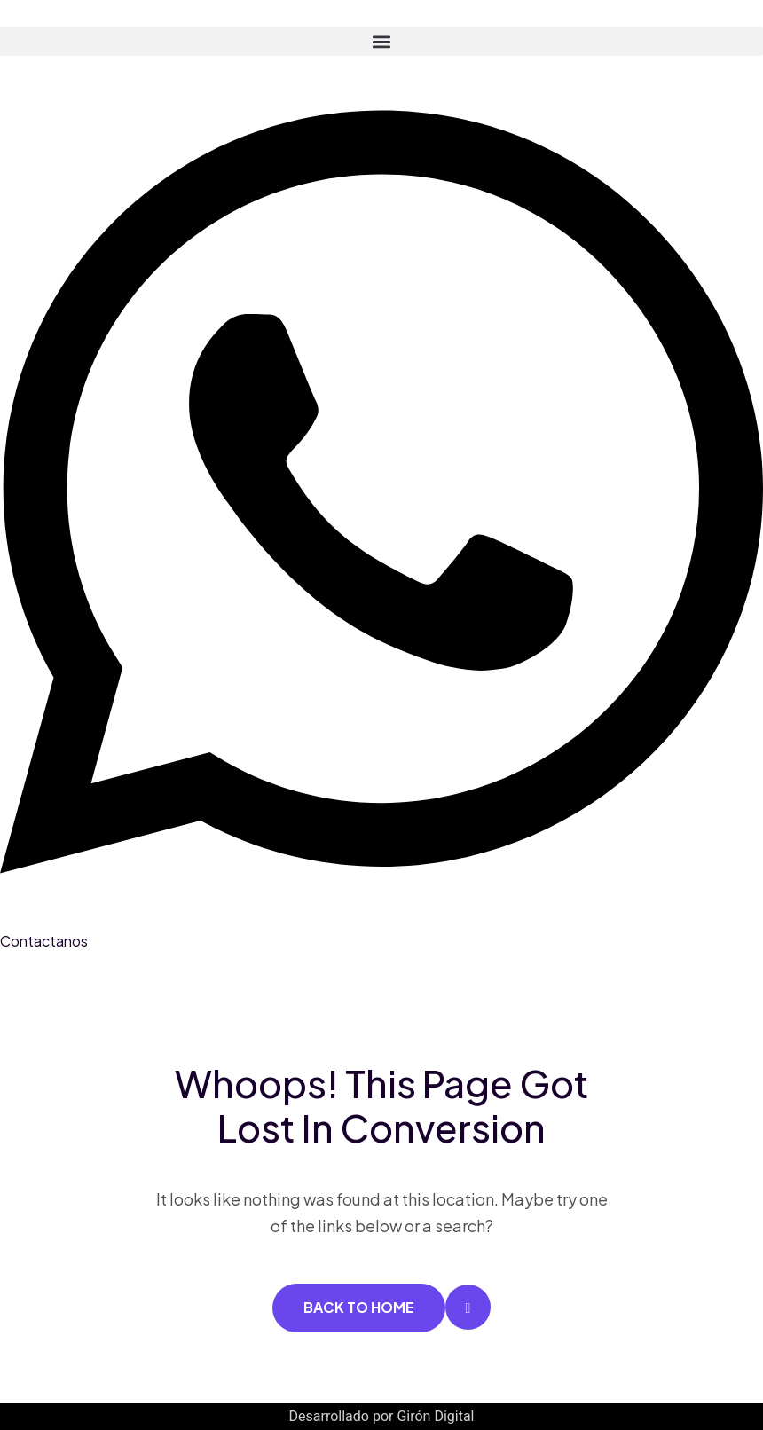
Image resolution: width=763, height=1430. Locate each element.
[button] (381, 41)
